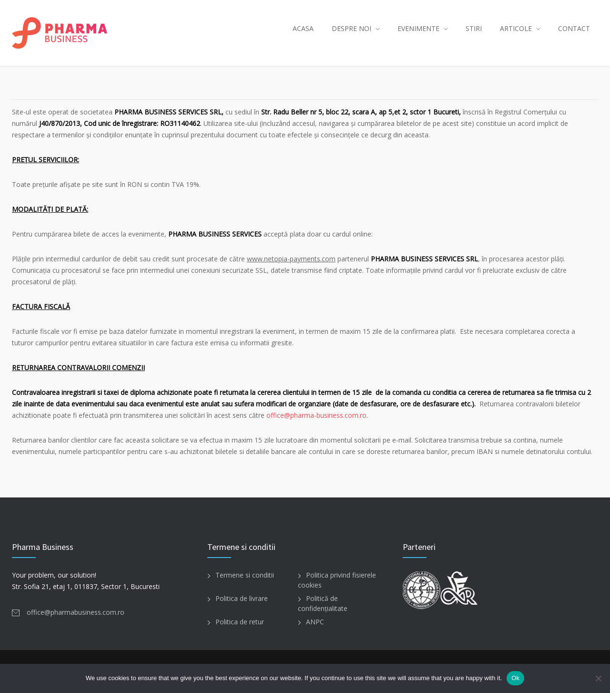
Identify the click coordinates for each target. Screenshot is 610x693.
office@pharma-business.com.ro (316, 415)
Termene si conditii (244, 574)
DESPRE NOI (351, 28)
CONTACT (574, 28)
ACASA (303, 28)
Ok (515, 678)
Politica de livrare (241, 598)
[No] (598, 678)
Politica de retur (239, 621)
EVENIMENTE (418, 28)
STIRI (474, 28)
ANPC (315, 621)
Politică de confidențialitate (322, 603)
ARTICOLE (516, 28)
